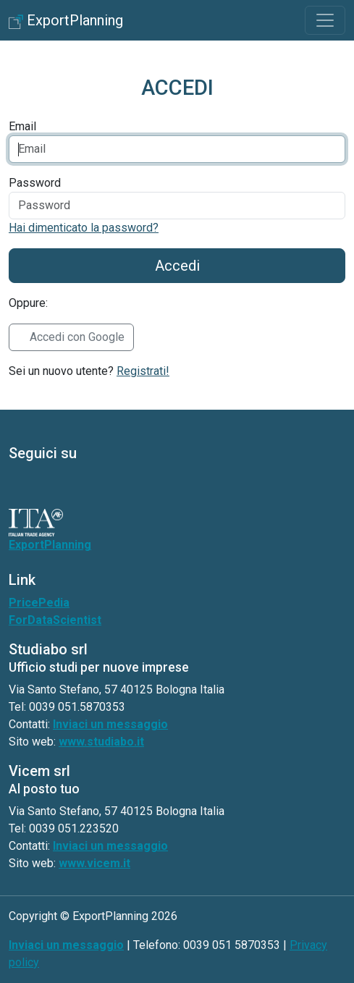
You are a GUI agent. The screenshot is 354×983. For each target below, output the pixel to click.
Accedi (177, 265)
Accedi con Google (77, 337)
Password (35, 183)
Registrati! (143, 371)
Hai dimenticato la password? (84, 228)
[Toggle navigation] (325, 20)
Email (22, 126)
